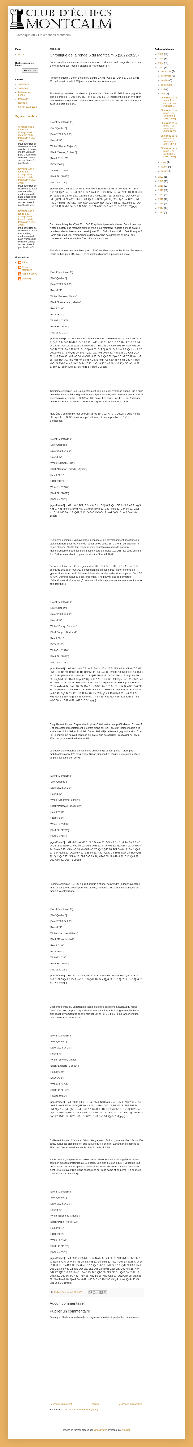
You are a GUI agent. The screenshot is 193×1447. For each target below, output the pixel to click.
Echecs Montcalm (27, 268)
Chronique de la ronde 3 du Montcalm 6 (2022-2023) (169, 139)
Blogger (126, 1430)
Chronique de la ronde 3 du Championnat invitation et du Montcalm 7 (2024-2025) (27, 218)
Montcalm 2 (24, 99)
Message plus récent (61, 1404)
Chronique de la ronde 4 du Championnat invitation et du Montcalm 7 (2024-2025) (27, 176)
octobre (165, 80)
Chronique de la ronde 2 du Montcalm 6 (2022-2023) (169, 152)
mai (163, 89)
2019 (161, 185)
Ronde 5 (22, 102)
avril (163, 93)
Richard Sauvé (29, 273)
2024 (161, 63)
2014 (161, 208)
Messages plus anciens (130, 1404)
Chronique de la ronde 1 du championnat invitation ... (169, 101)
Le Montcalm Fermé (24, 93)
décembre (166, 71)
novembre (166, 76)
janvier (165, 171)
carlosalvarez (100, 1430)
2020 (161, 181)
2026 (161, 54)
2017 (161, 194)
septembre (167, 85)
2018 (161, 190)
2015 (161, 203)
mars (164, 162)
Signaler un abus (26, 116)
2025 (161, 58)
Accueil (95, 1404)
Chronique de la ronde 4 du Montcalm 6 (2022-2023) (169, 127)
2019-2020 (23, 88)
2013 (161, 212)
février (164, 166)
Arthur (25, 262)
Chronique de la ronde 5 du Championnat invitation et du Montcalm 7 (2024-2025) (27, 134)
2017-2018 (23, 84)
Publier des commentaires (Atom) (81, 1409)
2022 (161, 177)
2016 (161, 199)
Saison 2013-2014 (27, 106)
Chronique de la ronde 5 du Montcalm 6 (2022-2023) (169, 114)
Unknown (27, 278)
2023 (161, 67)
